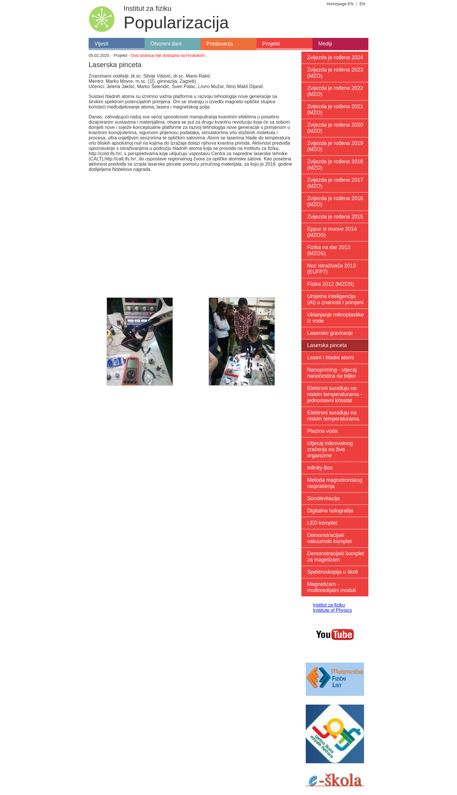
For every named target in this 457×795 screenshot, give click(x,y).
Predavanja (219, 44)
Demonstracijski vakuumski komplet (329, 538)
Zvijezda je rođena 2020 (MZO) (335, 128)
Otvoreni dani (166, 44)
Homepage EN (340, 3)
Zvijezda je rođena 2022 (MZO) (335, 91)
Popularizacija (176, 22)
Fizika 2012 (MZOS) (330, 284)
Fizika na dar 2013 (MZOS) (328, 250)
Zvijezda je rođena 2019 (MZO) (335, 146)
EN (362, 3)
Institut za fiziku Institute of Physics (332, 608)
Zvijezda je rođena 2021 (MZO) (335, 109)
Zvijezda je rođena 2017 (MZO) (335, 183)
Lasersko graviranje (330, 333)
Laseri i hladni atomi (330, 357)
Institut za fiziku (147, 8)
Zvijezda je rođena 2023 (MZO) (335, 73)
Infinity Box (320, 468)
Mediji (325, 44)
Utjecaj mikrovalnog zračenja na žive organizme (330, 449)
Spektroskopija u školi (332, 572)
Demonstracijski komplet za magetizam (335, 557)
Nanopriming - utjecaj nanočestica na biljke (332, 373)
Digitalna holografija (330, 511)
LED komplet (322, 523)
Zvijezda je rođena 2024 (335, 57)
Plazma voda (322, 431)
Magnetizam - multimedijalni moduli (331, 587)
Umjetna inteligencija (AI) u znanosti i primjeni (335, 299)
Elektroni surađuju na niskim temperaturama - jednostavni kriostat (334, 394)
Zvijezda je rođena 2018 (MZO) (335, 165)
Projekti (271, 44)
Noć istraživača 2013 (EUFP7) (331, 269)
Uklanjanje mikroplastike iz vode (335, 318)
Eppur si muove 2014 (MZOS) (332, 232)
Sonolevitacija (323, 498)
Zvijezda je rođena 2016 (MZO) (335, 201)
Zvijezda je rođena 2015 (335, 217)
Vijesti (101, 44)
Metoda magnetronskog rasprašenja (334, 483)
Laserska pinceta (327, 345)
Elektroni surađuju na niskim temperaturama (333, 416)
